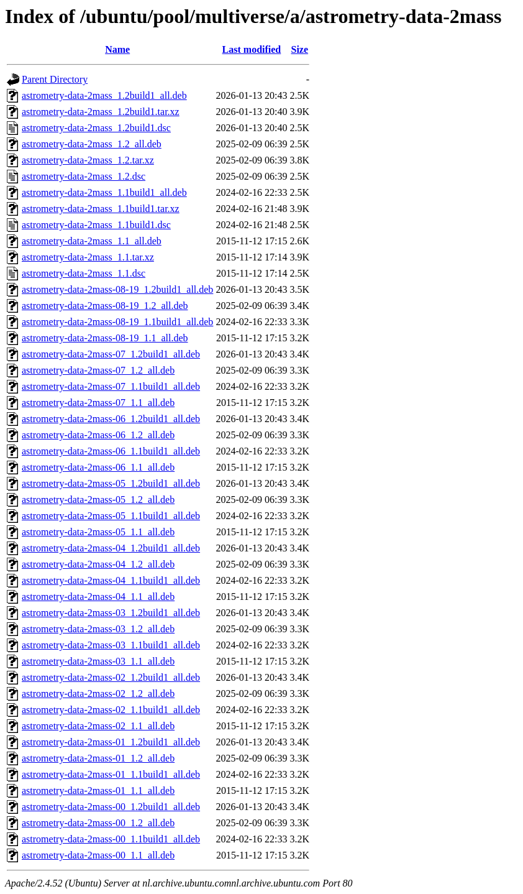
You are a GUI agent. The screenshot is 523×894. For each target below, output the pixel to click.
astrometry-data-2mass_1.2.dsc (83, 176)
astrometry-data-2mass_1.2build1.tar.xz (101, 111)
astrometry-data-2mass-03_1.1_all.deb (98, 661)
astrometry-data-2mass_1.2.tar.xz (88, 160)
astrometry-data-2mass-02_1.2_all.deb (98, 693)
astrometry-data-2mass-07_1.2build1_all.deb (111, 354)
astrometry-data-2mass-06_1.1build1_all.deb (111, 451)
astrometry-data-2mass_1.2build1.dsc (96, 127)
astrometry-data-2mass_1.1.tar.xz (88, 257)
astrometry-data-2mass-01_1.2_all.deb (98, 758)
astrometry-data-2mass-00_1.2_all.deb (98, 823)
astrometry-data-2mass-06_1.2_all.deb (98, 435)
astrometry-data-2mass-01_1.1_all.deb (98, 790)
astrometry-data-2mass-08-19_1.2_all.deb (105, 305)
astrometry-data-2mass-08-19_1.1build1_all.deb (117, 321)
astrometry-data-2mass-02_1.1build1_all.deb (111, 709)
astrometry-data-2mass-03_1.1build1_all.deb (111, 645)
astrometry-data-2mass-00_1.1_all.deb (98, 855)
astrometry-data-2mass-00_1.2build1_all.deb (111, 806)
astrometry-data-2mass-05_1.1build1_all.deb (111, 515)
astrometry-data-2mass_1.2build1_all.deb (104, 95)
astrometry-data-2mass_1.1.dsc (83, 273)
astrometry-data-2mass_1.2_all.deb (91, 144)
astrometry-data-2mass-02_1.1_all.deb (98, 726)
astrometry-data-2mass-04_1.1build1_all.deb (111, 580)
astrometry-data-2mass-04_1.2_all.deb (98, 564)
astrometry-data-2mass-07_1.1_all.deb (98, 402)
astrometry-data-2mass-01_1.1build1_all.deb (111, 774)
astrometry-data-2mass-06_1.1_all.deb (98, 467)
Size (299, 49)
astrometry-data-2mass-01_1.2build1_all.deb (111, 742)
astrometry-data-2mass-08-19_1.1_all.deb (105, 338)
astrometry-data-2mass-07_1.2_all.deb (98, 370)
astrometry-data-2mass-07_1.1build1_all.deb (111, 386)
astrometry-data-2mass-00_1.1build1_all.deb (111, 839)
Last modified (251, 49)
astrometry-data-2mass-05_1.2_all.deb (98, 499)
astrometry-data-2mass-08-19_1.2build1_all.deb (117, 289)
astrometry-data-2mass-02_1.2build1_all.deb (111, 677)
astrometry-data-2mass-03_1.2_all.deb (98, 629)
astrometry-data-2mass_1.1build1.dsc (96, 224)
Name (117, 49)
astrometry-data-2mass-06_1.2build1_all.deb (111, 418)
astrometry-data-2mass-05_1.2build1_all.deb (111, 483)
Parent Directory (55, 79)
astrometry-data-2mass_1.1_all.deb (91, 241)
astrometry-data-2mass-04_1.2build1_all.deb (111, 548)
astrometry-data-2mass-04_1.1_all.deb (98, 596)
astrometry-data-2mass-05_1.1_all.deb (98, 532)
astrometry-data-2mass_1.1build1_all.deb (104, 192)
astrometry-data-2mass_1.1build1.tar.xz (101, 208)
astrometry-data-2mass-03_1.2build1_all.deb (111, 612)
